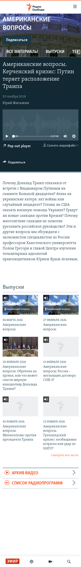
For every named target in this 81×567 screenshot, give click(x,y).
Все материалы (22, 52)
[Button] (14, 163)
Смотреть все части (64, 455)
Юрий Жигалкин (16, 103)
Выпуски (55, 52)
